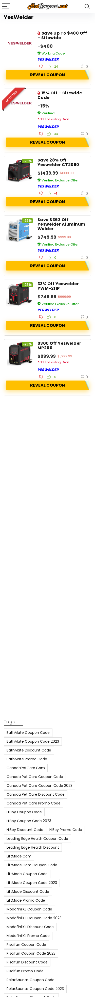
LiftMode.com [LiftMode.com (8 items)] (19, 856)
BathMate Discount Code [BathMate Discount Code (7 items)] (29, 750)
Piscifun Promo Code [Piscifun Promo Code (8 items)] (25, 971)
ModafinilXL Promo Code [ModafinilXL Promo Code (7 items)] (28, 935)
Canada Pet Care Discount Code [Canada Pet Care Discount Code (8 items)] (36, 794)
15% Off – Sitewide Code (59, 95)
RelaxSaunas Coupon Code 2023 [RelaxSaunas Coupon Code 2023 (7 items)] (35, 988)
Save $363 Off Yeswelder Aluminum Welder (61, 224)
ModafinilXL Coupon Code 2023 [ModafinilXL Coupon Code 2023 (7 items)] (34, 918)
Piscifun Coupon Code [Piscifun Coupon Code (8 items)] (26, 944)
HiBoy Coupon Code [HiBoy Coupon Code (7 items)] (24, 812)
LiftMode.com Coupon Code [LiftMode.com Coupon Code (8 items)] (32, 865)
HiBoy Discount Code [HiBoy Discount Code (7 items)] (25, 829)
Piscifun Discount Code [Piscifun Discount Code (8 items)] (27, 962)
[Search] (87, 6)
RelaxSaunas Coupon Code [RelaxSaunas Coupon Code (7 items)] (30, 979)
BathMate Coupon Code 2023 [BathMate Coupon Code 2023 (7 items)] (33, 741)
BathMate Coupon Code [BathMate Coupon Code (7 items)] (28, 732)
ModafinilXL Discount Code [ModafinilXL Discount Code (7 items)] (30, 926)
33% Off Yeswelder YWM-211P (58, 286)
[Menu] (6, 6)
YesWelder (48, 59)
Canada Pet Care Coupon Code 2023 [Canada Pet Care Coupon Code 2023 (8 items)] (39, 785)
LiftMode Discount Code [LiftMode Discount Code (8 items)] (28, 891)
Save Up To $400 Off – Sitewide (62, 35)
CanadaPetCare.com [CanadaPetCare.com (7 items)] (26, 767)
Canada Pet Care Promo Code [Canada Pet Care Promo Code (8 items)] (34, 803)
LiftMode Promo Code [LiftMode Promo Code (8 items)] (26, 900)
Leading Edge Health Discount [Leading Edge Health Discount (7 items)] (33, 847)
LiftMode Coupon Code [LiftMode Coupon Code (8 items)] (27, 873)
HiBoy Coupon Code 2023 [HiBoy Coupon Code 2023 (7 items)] (29, 820)
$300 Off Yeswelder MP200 (59, 345)
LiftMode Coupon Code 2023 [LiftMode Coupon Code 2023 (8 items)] (32, 882)
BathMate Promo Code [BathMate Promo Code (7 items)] (27, 759)
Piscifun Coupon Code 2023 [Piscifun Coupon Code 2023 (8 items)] (31, 953)
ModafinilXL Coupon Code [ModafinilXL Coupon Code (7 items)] (29, 909)
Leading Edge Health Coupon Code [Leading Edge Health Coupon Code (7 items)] (37, 838)
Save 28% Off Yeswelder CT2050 (58, 162)
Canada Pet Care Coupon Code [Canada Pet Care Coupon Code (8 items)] (35, 776)
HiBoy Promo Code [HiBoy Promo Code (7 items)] (65, 829)
